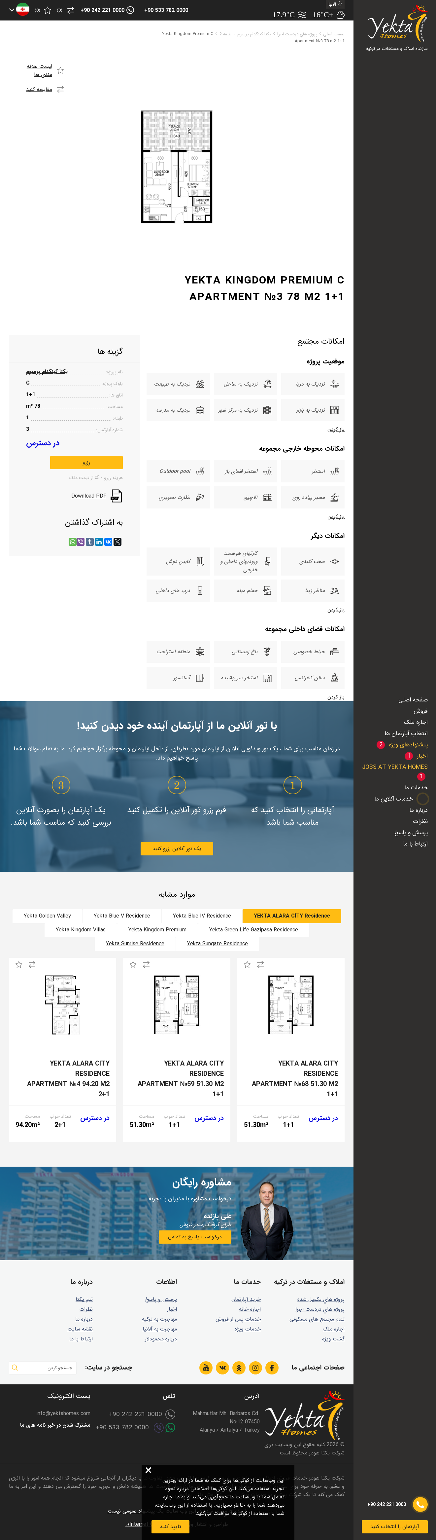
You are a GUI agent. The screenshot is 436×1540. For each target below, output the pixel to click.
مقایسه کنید (39, 89)
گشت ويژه (333, 1339)
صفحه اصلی (413, 699)
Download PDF (88, 496)
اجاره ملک (416, 722)
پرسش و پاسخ (411, 832)
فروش (421, 711)
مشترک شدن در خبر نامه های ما (55, 1425)
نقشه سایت (80, 1329)
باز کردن (336, 429)
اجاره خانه (250, 1309)
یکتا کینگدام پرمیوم (254, 34)
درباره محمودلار (161, 1339)
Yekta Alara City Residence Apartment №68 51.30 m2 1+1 (295, 1079)
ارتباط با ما (415, 843)
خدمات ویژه (248, 1329)
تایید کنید (170, 1526)
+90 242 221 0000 (102, 10)
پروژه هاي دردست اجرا (297, 34)
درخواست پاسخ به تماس (195, 1237)
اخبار (172, 1309)
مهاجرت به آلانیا (160, 1329)
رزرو (86, 462)
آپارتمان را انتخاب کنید (394, 1526)
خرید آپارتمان (246, 1299)
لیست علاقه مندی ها (39, 70)
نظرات (420, 821)
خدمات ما (416, 787)
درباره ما (418, 810)
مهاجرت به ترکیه (159, 1319)
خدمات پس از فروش (238, 1319)
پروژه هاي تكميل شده (321, 1299)
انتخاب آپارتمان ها (406, 733)
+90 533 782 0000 (166, 10)
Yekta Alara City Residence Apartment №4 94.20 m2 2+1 (68, 1079)
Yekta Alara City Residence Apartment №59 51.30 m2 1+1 (181, 1079)
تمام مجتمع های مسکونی (317, 1319)
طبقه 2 (225, 34)
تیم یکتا (84, 1299)
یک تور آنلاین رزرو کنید (176, 849)
